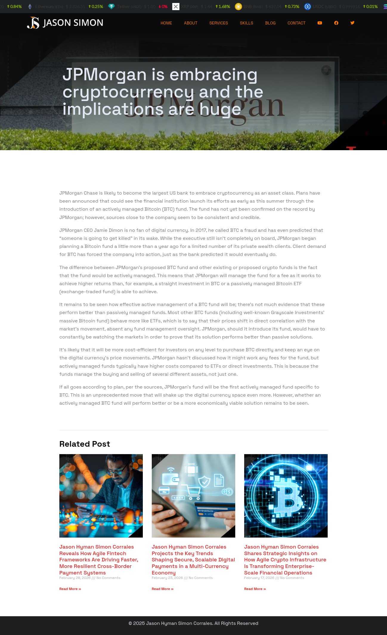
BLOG (270, 23)
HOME (166, 23)
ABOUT (190, 23)
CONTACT (297, 23)
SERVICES (218, 23)
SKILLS (246, 23)
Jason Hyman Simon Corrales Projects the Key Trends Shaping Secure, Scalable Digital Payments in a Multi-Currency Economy (193, 559)
